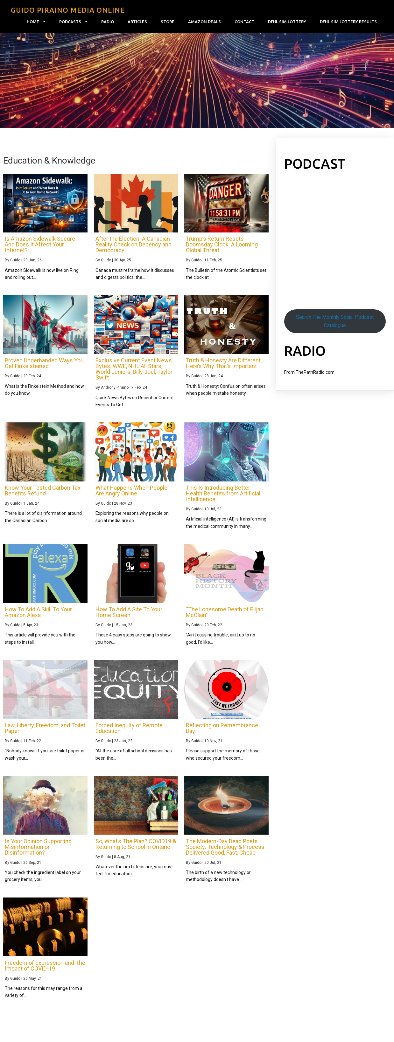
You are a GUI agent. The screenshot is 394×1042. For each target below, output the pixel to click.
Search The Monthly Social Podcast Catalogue (335, 321)
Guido (15, 260)
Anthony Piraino (115, 387)
